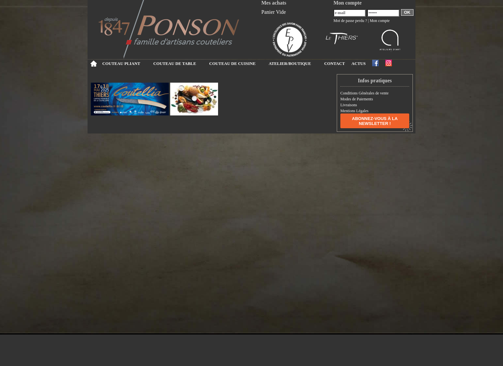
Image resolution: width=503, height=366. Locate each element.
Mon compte (380, 20)
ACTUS (359, 63)
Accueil (93, 64)
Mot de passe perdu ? (350, 20)
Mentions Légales (354, 111)
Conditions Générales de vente (364, 93)
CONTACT (334, 63)
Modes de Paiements (356, 99)
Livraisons (348, 105)
